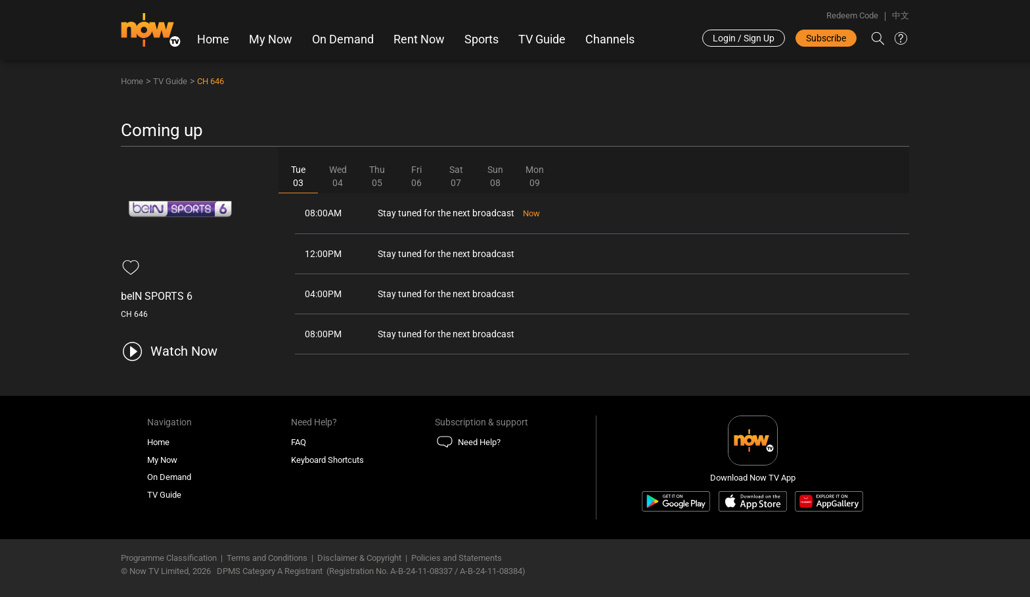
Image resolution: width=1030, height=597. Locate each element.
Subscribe (826, 38)
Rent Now (419, 39)
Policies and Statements (456, 558)
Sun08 (495, 176)
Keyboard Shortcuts (327, 460)
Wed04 (338, 176)
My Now (270, 39)
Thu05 (377, 176)
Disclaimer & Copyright (359, 558)
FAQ (298, 442)
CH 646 (210, 81)
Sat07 (456, 176)
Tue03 (298, 176)
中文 (900, 15)
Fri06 (416, 176)
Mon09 (535, 176)
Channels (610, 39)
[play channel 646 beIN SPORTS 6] (169, 351)
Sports (481, 39)
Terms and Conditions (267, 558)
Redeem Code (852, 15)
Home (213, 39)
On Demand (343, 39)
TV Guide (542, 39)
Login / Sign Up (743, 38)
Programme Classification (169, 558)
